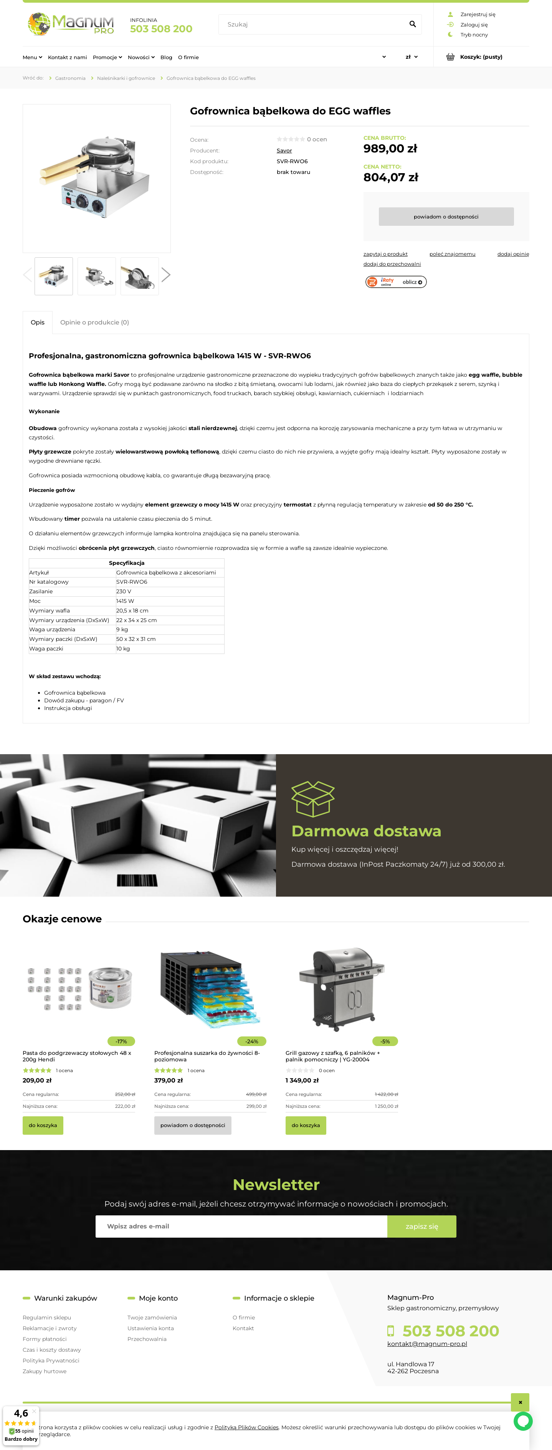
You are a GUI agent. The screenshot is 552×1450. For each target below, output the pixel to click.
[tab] (38, 322)
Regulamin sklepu (47, 1317)
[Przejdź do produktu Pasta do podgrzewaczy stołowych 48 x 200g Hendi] (79, 1000)
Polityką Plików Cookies (247, 1427)
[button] (27, 276)
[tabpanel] (276, 529)
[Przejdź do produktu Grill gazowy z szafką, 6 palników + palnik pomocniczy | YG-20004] (342, 1000)
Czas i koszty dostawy (52, 1349)
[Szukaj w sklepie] (313, 24)
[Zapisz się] (421, 1226)
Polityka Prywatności (51, 1360)
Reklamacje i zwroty (50, 1328)
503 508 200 (161, 28)
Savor (284, 150)
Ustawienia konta (150, 1328)
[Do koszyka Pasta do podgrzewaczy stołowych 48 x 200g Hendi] (43, 1125)
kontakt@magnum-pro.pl (427, 1343)
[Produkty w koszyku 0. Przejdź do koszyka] (481, 56)
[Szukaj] (412, 24)
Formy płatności (45, 1339)
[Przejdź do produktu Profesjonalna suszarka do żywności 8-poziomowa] (210, 1000)
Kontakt (243, 1328)
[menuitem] (32, 57)
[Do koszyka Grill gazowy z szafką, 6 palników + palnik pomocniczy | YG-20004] (306, 1125)
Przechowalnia (147, 1339)
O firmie (244, 1317)
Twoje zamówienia (152, 1317)
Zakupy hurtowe (44, 1371)
